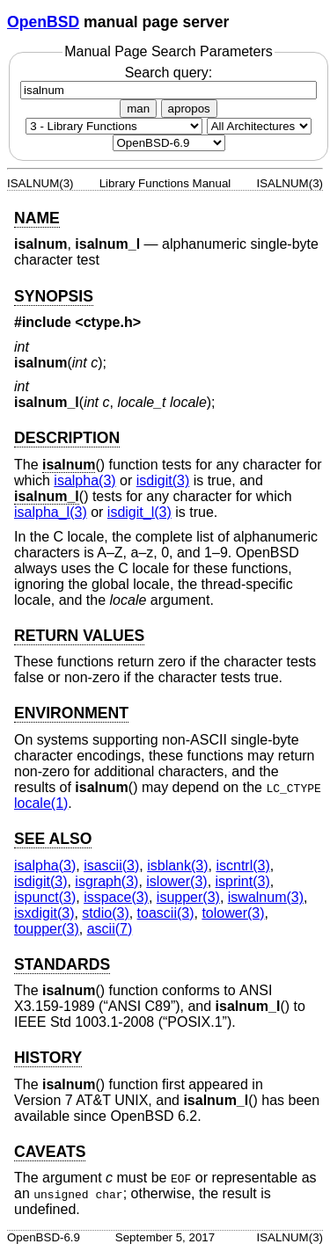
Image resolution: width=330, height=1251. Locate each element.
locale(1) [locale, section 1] (41, 803)
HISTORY (48, 1057)
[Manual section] (114, 126)
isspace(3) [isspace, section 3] (116, 897)
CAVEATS (49, 1151)
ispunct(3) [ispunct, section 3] (45, 897)
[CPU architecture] (259, 126)
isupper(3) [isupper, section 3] (188, 897)
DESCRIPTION (67, 438)
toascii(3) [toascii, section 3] (165, 913)
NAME (37, 218)
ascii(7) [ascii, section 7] (110, 928)
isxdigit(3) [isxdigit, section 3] (44, 913)
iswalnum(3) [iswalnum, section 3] (266, 897)
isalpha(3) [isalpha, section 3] (84, 480)
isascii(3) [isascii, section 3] (111, 865)
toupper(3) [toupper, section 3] (46, 928)
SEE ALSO (53, 838)
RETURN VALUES (79, 635)
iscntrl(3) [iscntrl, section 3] (242, 865)
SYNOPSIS (53, 296)
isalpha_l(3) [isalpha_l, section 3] (50, 512)
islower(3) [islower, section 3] (176, 881)
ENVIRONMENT (71, 713)
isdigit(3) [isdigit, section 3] (162, 480)
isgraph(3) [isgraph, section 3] (106, 881)
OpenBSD (43, 22)
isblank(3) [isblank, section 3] (177, 865)
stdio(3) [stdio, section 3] (105, 913)
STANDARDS (62, 964)
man (138, 108)
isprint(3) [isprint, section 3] (243, 881)
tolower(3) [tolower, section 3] (233, 913)
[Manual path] (169, 143)
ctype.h (108, 322)
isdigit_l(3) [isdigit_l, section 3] (139, 512)
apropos (189, 108)
